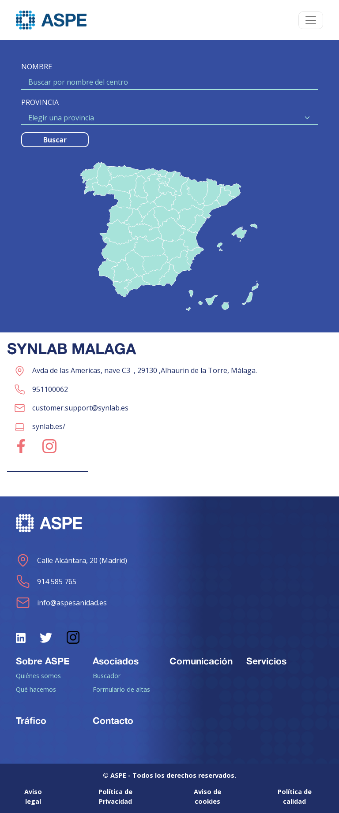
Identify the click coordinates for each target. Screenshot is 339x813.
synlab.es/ (48, 426)
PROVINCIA (40, 102)
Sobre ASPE (43, 661)
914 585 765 (46, 581)
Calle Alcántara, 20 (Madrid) (71, 560)
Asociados (116, 661)
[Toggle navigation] (310, 20)
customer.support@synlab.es (80, 408)
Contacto (113, 720)
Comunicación (201, 661)
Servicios (266, 661)
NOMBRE (36, 66)
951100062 (50, 389)
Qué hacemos (36, 689)
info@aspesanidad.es (61, 603)
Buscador (107, 675)
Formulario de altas (121, 689)
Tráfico (31, 720)
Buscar (55, 140)
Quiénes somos (38, 675)
